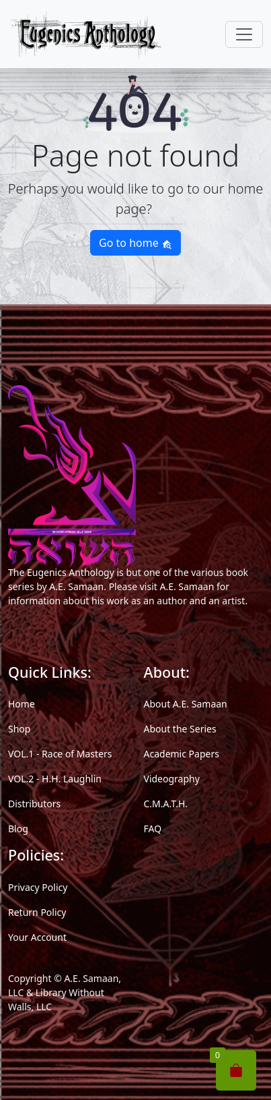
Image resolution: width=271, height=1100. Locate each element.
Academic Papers (181, 753)
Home (21, 703)
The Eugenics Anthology (61, 572)
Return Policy (37, 912)
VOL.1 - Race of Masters (60, 753)
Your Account (37, 937)
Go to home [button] (135, 242)
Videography (172, 778)
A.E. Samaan (76, 586)
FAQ (153, 828)
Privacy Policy (37, 887)
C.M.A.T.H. (166, 803)
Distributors (34, 803)
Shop (19, 728)
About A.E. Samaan (185, 703)
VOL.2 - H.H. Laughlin (55, 778)
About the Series (180, 728)
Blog (18, 828)
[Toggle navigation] (244, 34)
